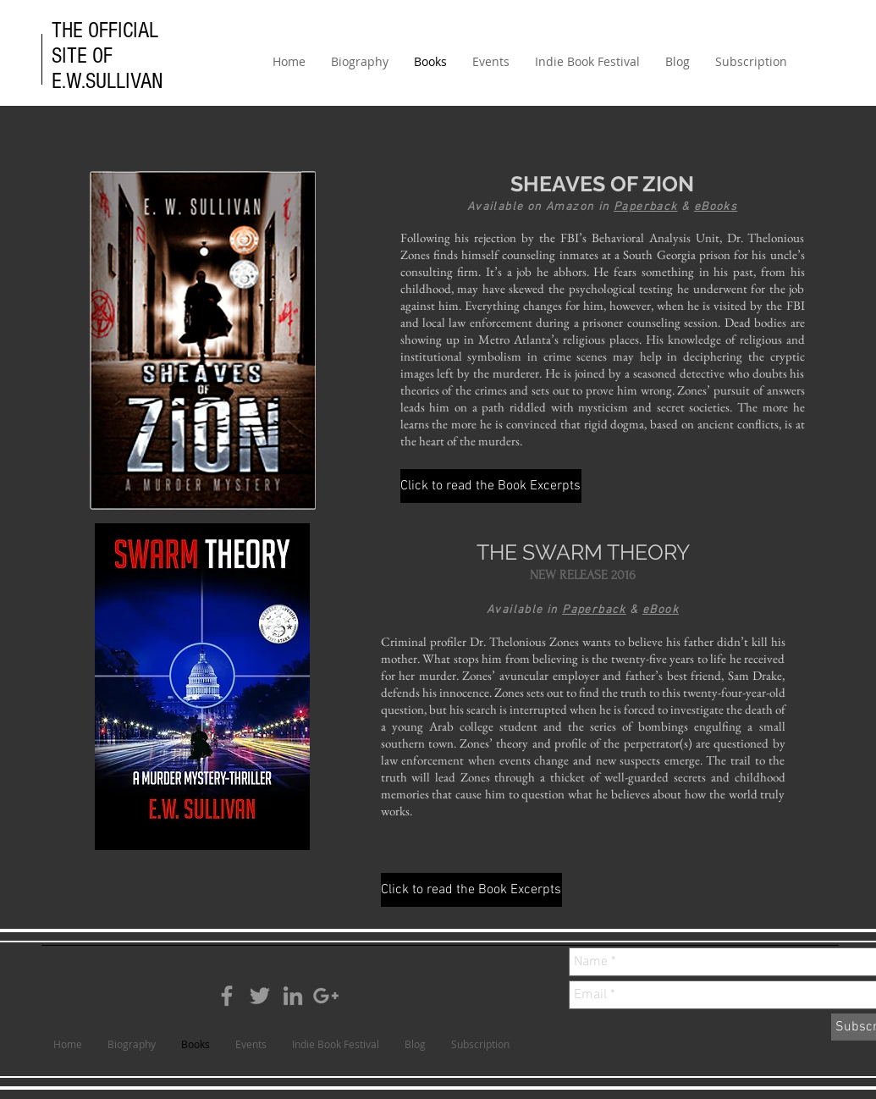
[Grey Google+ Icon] (325, 995)
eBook (660, 610)
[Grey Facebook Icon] (226, 995)
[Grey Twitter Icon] (259, 995)
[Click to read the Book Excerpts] (490, 486)
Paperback (646, 207)
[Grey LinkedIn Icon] (292, 995)
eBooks (715, 207)
